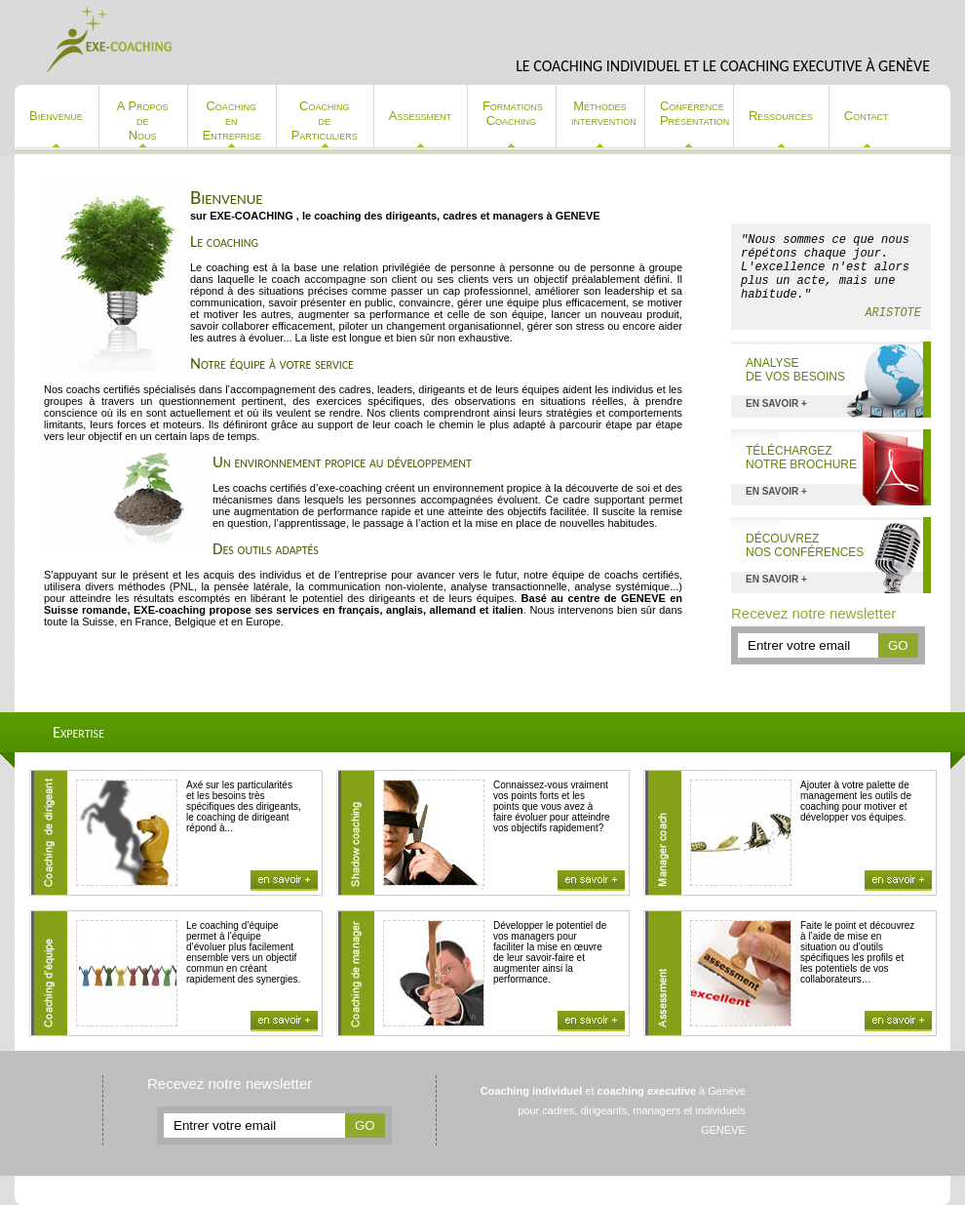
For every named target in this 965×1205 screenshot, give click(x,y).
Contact (866, 115)
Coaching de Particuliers (324, 120)
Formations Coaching (512, 113)
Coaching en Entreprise (232, 120)
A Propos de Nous (143, 120)
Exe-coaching (110, 40)
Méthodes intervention (604, 113)
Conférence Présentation (694, 113)
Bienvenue (56, 115)
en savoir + (776, 403)
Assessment (420, 115)
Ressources (781, 115)
